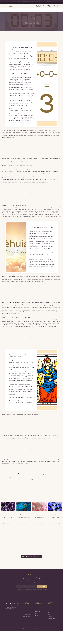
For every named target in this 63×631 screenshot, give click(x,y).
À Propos (47, 625)
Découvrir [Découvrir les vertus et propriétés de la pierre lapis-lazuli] (54, 525)
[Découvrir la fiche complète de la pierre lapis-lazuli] (55, 506)
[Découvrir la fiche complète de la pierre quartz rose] (39, 506)
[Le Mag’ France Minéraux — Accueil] (6, 6)
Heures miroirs (38, 617)
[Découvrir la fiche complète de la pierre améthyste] (8, 506)
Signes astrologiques (27, 610)
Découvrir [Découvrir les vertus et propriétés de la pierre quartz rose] (38, 525)
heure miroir (15, 61)
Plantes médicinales (51, 610)
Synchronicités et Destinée (40, 6)
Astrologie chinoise (26, 614)
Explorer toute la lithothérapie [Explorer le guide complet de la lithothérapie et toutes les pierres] (30, 556)
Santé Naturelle (49, 6)
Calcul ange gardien (39, 615)
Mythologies (50, 612)
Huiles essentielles (51, 608)
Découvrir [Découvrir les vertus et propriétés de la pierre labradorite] (23, 525)
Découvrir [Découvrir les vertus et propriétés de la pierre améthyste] (7, 525)
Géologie (49, 614)
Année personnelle (39, 608)
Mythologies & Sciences (58, 6)
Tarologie (37, 619)
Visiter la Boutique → (10, 611)
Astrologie (25, 608)
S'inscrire (42, 586)
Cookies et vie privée (39, 625)
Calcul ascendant (26, 616)
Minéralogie (50, 616)
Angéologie (37, 613)
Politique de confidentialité (27, 625)
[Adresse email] (26, 586)
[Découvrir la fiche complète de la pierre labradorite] (23, 506)
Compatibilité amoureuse (28, 612)
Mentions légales (17, 625)
